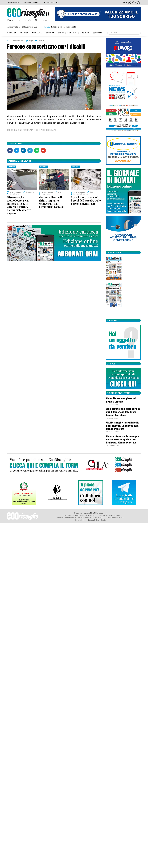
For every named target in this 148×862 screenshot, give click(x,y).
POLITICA (24, 33)
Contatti (97, 33)
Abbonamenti (14, 2)
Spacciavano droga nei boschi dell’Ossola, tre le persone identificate (86, 200)
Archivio (84, 33)
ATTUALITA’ (37, 33)
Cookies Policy (93, 520)
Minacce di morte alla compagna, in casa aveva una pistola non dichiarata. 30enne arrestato (122, 439)
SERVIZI (72, 33)
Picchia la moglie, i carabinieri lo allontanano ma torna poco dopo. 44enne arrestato (122, 426)
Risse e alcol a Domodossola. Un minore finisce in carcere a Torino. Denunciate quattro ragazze (19, 205)
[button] (10, 150)
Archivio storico (32, 2)
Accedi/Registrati (52, 2)
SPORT (61, 33)
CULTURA (50, 33)
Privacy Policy (80, 520)
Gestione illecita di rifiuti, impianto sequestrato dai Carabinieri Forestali (52, 202)
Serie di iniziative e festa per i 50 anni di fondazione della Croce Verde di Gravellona (123, 412)
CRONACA (11, 33)
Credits (103, 520)
